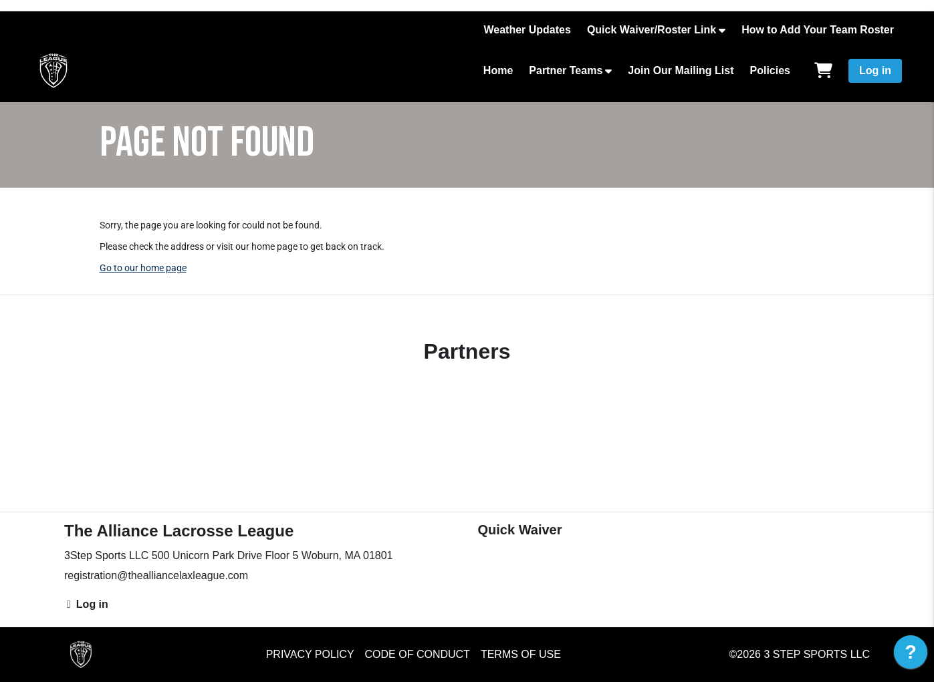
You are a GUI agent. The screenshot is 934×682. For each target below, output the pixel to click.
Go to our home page (143, 268)
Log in (875, 70)
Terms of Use (521, 654)
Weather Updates (526, 29)
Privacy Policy (310, 654)
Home (498, 70)
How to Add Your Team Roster (817, 29)
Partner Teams (565, 70)
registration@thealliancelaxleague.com (156, 575)
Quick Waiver (520, 529)
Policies (770, 70)
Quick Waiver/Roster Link (651, 29)
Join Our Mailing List (680, 70)
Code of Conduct (417, 654)
